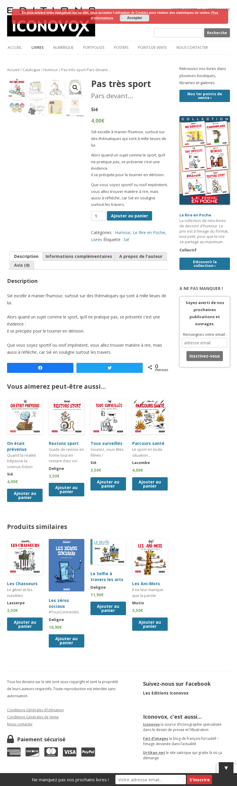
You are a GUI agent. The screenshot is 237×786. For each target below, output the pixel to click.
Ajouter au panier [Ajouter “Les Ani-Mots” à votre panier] (150, 624)
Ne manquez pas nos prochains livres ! (70, 779)
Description (26, 256)
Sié (126, 239)
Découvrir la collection (205, 263)
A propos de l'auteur (140, 256)
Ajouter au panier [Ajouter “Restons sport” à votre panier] (66, 489)
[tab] (26, 256)
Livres (37, 47)
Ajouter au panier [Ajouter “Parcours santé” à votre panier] (150, 484)
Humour (50, 69)
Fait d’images (155, 738)
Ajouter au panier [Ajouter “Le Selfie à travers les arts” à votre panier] (108, 608)
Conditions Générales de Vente (33, 717)
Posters (121, 47)
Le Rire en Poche (149, 232)
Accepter (134, 18)
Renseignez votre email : (205, 334)
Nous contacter (192, 47)
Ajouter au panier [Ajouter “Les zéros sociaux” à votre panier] (66, 640)
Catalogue (31, 69)
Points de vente (152, 47)
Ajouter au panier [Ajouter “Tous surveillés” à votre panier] (108, 484)
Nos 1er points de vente (204, 95)
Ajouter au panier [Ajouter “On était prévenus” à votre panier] (25, 495)
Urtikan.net (154, 752)
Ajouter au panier (129, 215)
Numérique (63, 47)
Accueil (15, 47)
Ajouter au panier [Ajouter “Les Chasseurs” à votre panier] (25, 624)
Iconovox (151, 724)
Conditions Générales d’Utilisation (35, 709)
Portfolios (93, 47)
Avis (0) (22, 265)
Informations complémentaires (79, 256)
